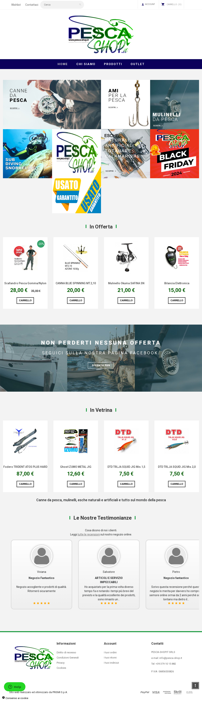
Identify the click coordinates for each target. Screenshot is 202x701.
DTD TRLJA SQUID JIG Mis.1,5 (126, 466)
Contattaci (31, 4)
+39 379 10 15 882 (166, 663)
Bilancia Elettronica (176, 283)
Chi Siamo (85, 64)
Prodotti (113, 64)
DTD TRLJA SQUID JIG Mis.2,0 (177, 466)
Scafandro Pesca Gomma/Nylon (25, 283)
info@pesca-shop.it (170, 657)
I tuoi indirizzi (111, 662)
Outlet (138, 64)
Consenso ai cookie (15, 698)
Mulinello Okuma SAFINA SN (126, 283)
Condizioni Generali (68, 657)
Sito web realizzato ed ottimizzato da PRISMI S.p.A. (38, 692)
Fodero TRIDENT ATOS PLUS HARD (25, 466)
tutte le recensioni (89, 534)
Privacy (61, 662)
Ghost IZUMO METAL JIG (75, 466)
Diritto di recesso (66, 652)
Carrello (25, 300)
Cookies (61, 667)
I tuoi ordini (110, 652)
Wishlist (16, 4)
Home (63, 64)
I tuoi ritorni (110, 657)
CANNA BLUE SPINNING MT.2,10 (76, 283)
